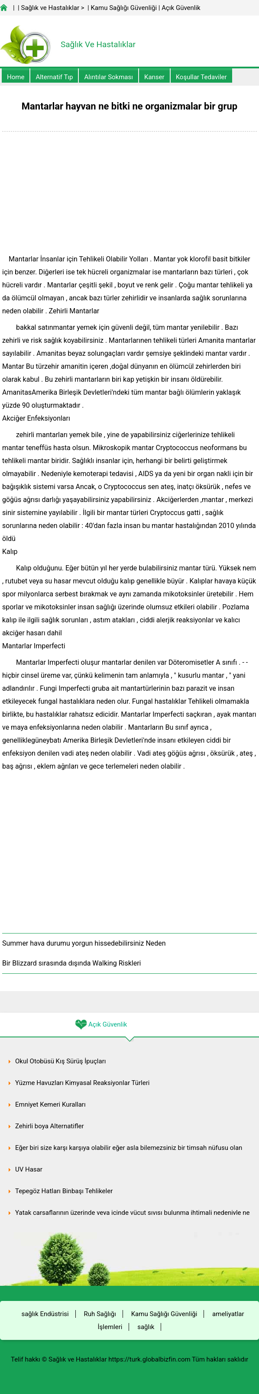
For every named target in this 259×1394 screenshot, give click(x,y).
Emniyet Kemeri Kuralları (50, 1104)
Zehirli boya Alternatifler (49, 1126)
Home (15, 77)
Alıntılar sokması (108, 77)
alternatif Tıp (54, 77)
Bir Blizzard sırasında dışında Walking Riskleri (71, 963)
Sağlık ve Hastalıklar (50, 8)
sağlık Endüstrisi (44, 1314)
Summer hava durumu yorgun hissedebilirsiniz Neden (84, 943)
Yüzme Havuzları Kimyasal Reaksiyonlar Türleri (82, 1083)
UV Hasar (28, 1169)
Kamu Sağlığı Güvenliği (124, 8)
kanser (154, 77)
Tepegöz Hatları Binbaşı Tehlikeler (64, 1191)
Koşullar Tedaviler (201, 77)
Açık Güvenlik (181, 8)
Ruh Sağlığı (100, 1314)
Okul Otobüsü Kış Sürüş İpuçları (60, 1061)
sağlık (145, 1327)
